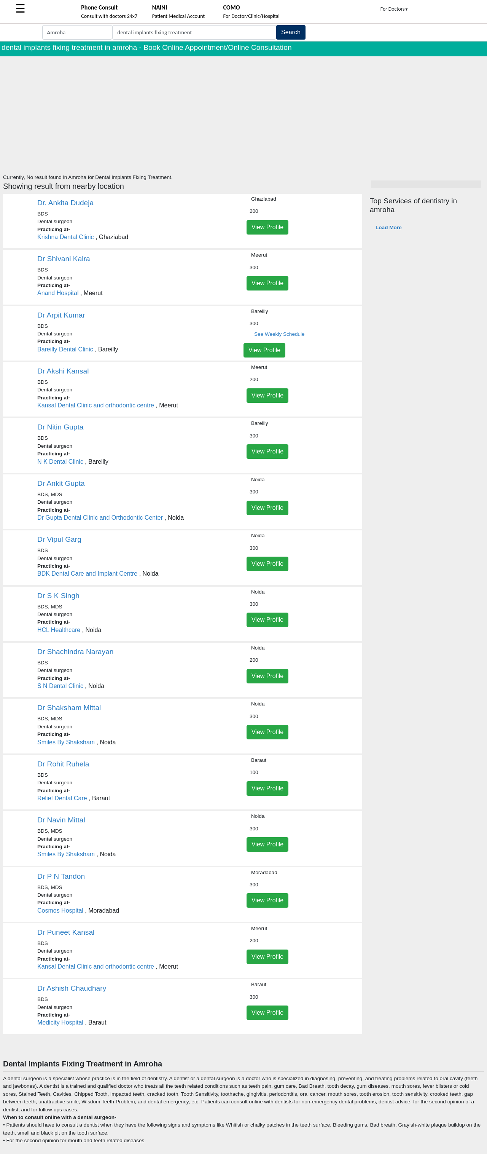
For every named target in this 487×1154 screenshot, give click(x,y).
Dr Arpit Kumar (61, 315)
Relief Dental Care (62, 798)
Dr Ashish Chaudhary (71, 988)
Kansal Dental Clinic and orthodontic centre (95, 405)
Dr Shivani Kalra (63, 259)
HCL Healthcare (58, 630)
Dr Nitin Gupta (60, 427)
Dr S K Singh (58, 596)
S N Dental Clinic (60, 686)
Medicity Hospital (60, 1022)
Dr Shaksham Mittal (69, 708)
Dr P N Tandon (61, 876)
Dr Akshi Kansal (63, 371)
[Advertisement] (243, 113)
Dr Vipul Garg (59, 539)
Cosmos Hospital (60, 910)
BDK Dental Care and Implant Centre (87, 573)
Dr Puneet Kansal (65, 932)
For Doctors (394, 9)
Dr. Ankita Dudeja (65, 203)
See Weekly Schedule (279, 334)
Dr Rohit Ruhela (63, 764)
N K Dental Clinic (60, 461)
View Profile (267, 227)
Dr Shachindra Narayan (75, 652)
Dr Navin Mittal (61, 820)
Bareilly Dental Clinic (65, 349)
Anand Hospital (58, 293)
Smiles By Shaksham (66, 742)
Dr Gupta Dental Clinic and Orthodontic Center (100, 517)
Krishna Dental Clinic (65, 237)
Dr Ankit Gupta (61, 483)
